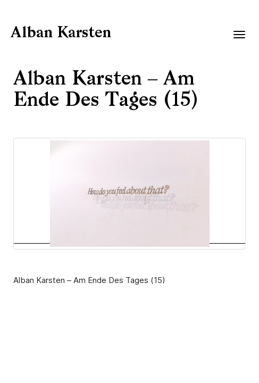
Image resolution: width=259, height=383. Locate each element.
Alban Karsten (61, 33)
